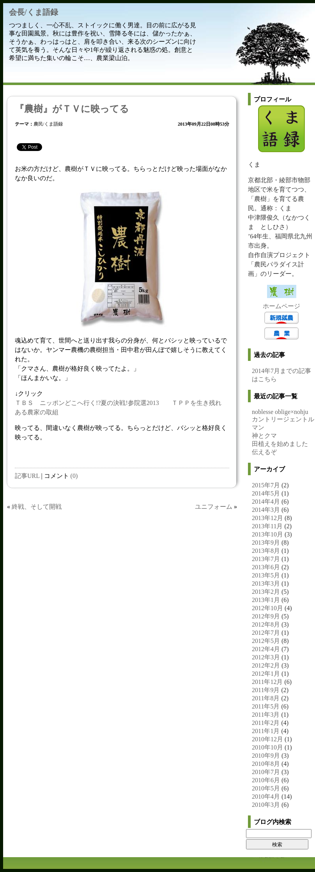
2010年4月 (266, 796)
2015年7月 (266, 485)
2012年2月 (266, 665)
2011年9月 (266, 690)
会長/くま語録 (33, 12)
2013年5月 (266, 575)
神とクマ (264, 435)
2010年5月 (266, 788)
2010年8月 (266, 763)
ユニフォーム (213, 506)
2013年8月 (266, 550)
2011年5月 (266, 706)
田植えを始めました (280, 443)
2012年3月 (266, 657)
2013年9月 (266, 542)
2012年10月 (267, 608)
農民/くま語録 (48, 124)
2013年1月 (266, 600)
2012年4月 (266, 649)
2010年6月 (266, 780)
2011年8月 (266, 698)
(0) (74, 475)
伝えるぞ (264, 452)
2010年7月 (266, 772)
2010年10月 (267, 747)
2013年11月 (267, 526)
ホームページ (281, 306)
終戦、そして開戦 (37, 506)
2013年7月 (266, 559)
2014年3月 (266, 509)
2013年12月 (267, 518)
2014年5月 (266, 493)
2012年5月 (266, 641)
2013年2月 (266, 591)
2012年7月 (266, 632)
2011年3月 (266, 714)
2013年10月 (267, 534)
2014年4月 (266, 501)
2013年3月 (266, 583)
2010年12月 (267, 739)
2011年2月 (266, 722)
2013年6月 (266, 567)
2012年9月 (266, 616)
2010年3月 (266, 804)
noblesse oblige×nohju (280, 411)
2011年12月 (267, 681)
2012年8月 (266, 624)
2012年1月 (266, 673)
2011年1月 (266, 731)
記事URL (27, 475)
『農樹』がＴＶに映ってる (72, 109)
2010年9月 (266, 755)
